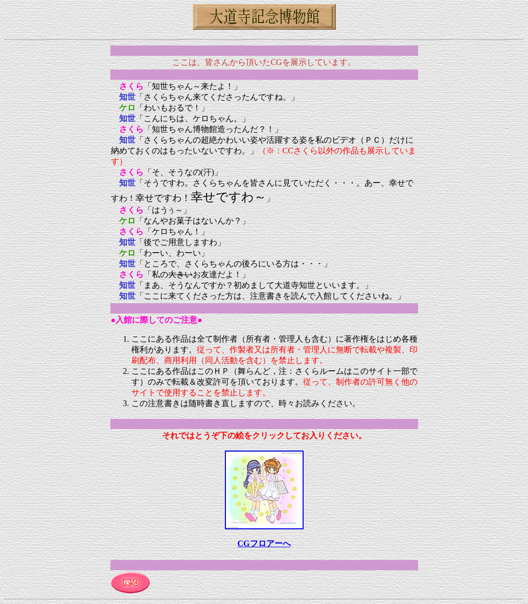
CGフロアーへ (264, 543)
